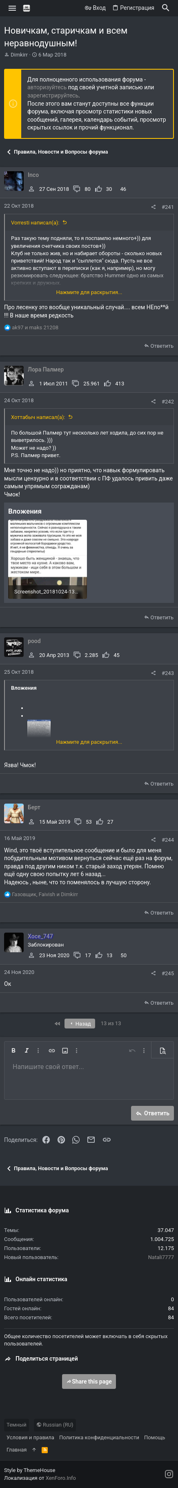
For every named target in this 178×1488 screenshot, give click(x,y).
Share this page (89, 1381)
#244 (168, 840)
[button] (12, 8)
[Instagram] (169, 1474)
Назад (80, 1024)
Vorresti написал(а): (35, 223)
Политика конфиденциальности (99, 1437)
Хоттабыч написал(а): (38, 417)
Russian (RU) (54, 1425)
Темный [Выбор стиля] (17, 1425)
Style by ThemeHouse (29, 1470)
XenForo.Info (61, 1478)
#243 (168, 673)
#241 (168, 207)
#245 (168, 973)
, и (45, 894)
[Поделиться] (153, 207)
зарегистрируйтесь (52, 95)
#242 (168, 402)
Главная (17, 1450)
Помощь (154, 1437)
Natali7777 (161, 1257)
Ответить (162, 346)
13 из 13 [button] (111, 1023)
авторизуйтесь (47, 87)
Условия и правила (30, 1437)
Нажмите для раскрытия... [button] (89, 292)
